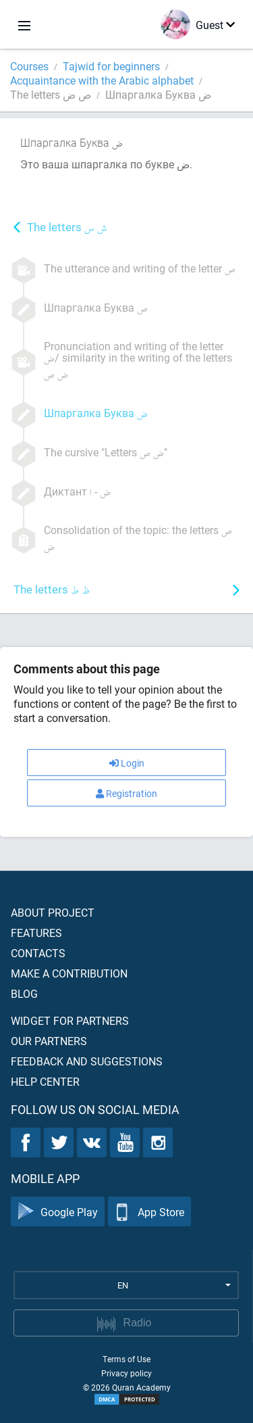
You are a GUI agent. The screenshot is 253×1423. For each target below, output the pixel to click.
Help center (45, 1081)
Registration (126, 793)
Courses (29, 66)
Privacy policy (126, 1373)
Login (126, 763)
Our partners (49, 1041)
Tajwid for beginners (111, 66)
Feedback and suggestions (87, 1061)
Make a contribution (69, 973)
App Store (149, 1211)
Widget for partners (70, 1020)
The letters (67, 228)
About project (52, 912)
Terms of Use (126, 1358)
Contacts (38, 953)
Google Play (58, 1211)
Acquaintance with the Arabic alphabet (102, 80)
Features (36, 932)
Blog (24, 993)
